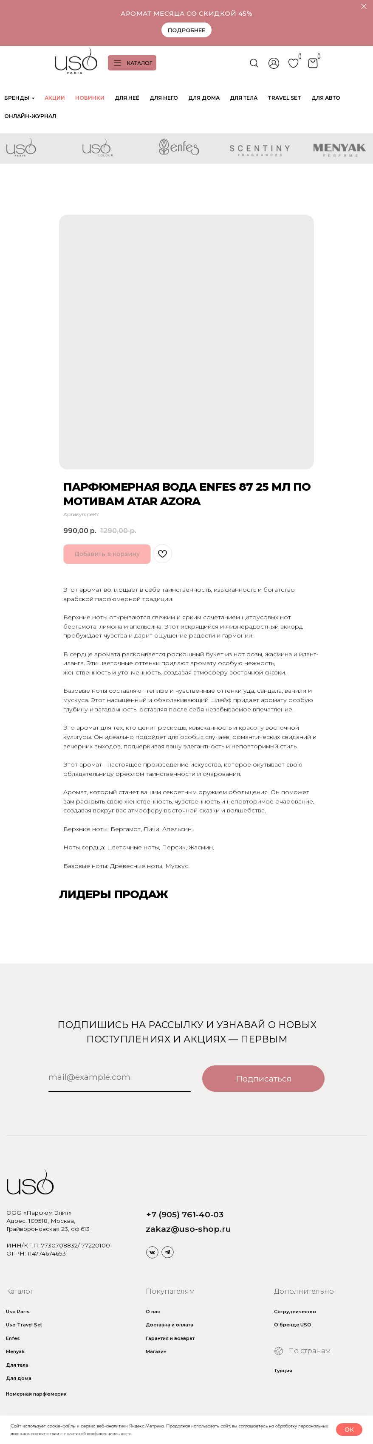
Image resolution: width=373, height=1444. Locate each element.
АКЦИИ (55, 98)
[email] (119, 1077)
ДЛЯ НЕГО (164, 98)
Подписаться (263, 1078)
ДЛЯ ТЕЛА (243, 98)
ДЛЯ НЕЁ (127, 98)
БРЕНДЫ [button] (16, 98)
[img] (152, 1252)
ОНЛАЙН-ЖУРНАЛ (30, 116)
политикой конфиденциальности (98, 1433)
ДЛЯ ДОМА (204, 98)
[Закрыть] (364, 6)
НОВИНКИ (90, 98)
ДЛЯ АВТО (325, 98)
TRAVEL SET (284, 98)
